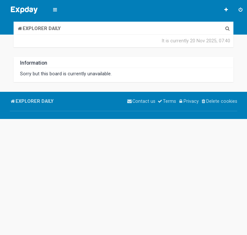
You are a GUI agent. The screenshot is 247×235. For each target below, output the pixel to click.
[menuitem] (240, 10)
